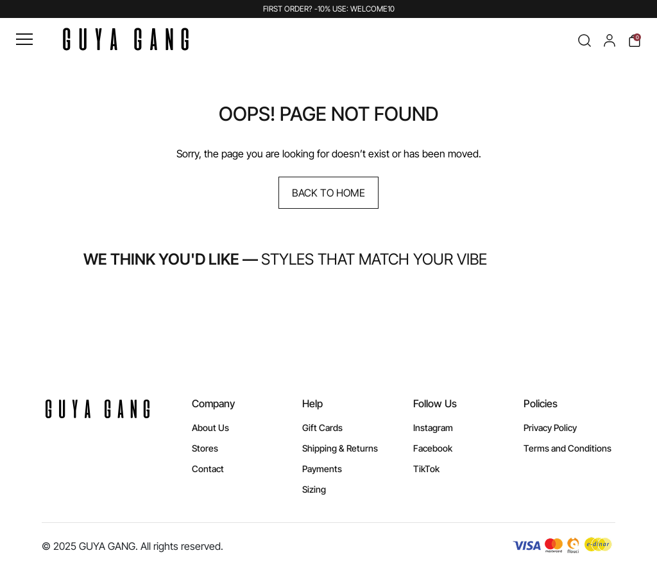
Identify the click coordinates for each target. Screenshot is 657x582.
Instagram (433, 427)
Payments (322, 468)
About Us (210, 427)
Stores (205, 448)
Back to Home (328, 192)
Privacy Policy (550, 427)
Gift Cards (322, 427)
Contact (208, 468)
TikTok (426, 468)
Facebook (432, 448)
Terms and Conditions (567, 448)
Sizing (314, 489)
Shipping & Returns (340, 448)
